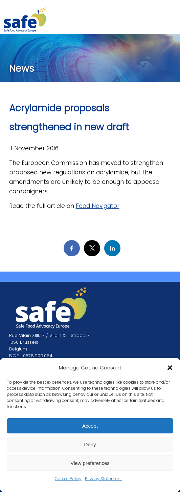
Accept (90, 426)
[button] (169, 367)
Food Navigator (97, 206)
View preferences (90, 463)
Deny (90, 444)
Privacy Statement (103, 479)
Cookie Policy (68, 479)
